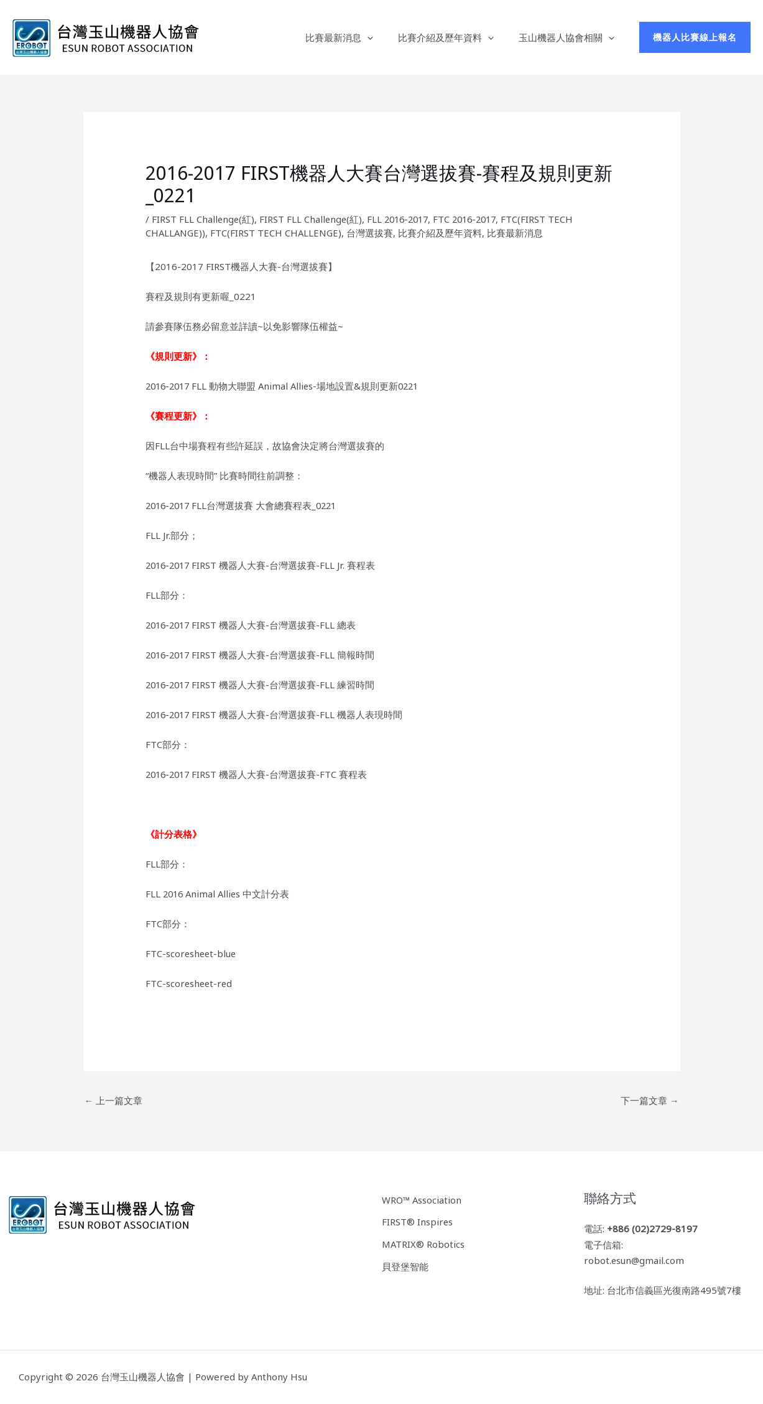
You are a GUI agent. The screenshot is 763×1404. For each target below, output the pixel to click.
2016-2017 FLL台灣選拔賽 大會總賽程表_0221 (244, 505)
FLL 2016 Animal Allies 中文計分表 (220, 893)
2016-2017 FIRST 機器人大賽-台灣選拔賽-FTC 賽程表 (259, 774)
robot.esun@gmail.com (634, 1261)
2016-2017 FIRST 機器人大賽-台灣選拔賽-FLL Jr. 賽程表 (263, 565)
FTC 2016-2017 (474, 219)
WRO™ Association (422, 1199)
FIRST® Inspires (417, 1221)
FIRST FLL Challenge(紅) (204, 219)
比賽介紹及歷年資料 (455, 37)
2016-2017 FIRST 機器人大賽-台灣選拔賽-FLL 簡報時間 (262, 654)
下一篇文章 (650, 1100)
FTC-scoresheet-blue (192, 953)
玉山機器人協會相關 (569, 37)
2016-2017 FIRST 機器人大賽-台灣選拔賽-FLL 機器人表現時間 (276, 714)
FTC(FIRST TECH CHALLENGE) (278, 233)
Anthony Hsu (279, 1377)
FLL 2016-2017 (402, 219)
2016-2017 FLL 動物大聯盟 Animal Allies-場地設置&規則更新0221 (286, 386)
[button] (383, 37)
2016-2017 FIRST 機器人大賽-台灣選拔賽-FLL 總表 (253, 625)
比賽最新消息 (355, 37)
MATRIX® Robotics (423, 1243)
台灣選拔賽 (372, 233)
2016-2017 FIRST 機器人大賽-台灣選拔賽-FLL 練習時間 (262, 684)
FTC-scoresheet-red (190, 983)
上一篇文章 (114, 1100)
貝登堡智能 (405, 1266)
